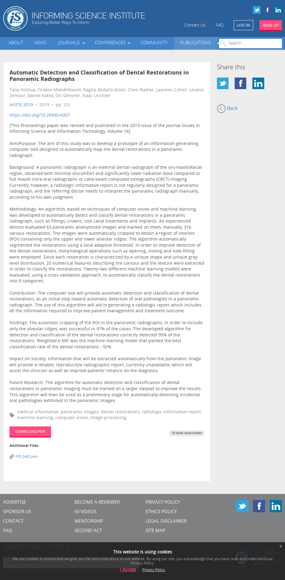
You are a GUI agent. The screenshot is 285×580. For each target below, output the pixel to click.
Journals (70, 43)
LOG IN (243, 25)
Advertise (14, 502)
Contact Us (195, 25)
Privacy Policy (163, 502)
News (40, 43)
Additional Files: (24, 446)
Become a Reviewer (97, 502)
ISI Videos (85, 512)
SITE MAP (155, 531)
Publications (195, 43)
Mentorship (88, 521)
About (16, 43)
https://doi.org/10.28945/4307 (39, 115)
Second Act (88, 531)
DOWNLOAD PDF (30, 432)
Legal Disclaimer (166, 521)
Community (154, 43)
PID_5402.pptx (27, 457)
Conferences (111, 43)
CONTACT (13, 521)
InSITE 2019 (21, 105)
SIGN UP (271, 25)
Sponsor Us (17, 512)
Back (227, 108)
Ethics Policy (161, 512)
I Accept (128, 570)
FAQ (220, 25)
